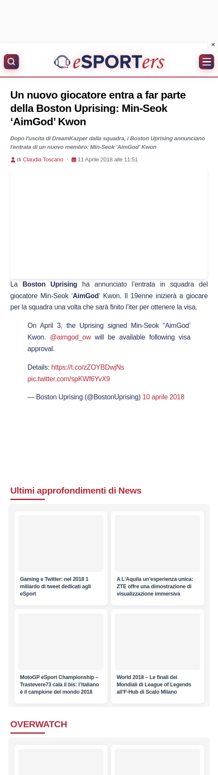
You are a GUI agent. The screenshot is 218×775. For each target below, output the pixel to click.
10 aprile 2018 (163, 397)
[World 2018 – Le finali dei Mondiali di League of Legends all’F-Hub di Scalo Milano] (157, 641)
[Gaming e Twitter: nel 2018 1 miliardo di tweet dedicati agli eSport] (60, 543)
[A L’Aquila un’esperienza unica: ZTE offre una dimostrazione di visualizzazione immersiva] (157, 543)
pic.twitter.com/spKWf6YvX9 (69, 379)
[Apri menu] (206, 61)
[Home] (109, 61)
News (129, 490)
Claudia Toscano (43, 159)
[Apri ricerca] (11, 61)
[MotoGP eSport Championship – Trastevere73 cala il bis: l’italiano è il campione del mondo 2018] (60, 641)
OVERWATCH (38, 724)
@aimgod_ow (70, 337)
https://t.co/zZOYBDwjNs (87, 367)
